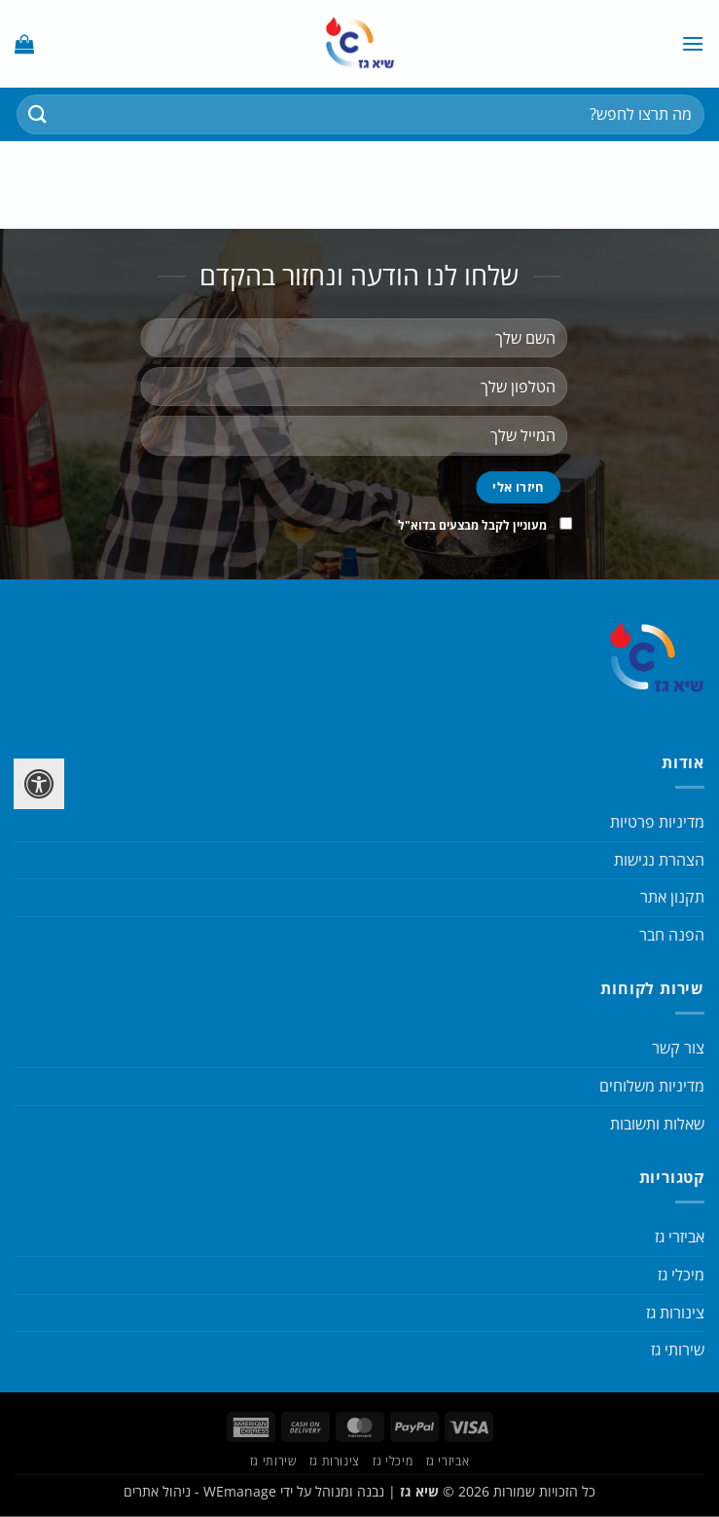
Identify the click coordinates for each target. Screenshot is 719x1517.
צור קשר (678, 1047)
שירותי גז (677, 1349)
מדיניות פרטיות (657, 821)
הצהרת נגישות (659, 859)
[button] (692, 43)
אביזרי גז (679, 1236)
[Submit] (37, 114)
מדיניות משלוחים (651, 1085)
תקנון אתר (672, 896)
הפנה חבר (671, 934)
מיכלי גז (681, 1274)
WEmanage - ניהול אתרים (200, 1491)
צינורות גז (675, 1312)
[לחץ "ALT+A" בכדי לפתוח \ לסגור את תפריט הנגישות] (39, 783)
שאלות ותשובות (657, 1123)
